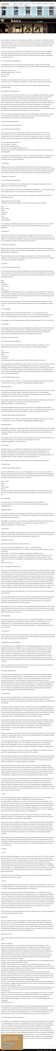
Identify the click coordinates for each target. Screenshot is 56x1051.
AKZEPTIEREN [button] (7, 1046)
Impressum (46, 1049)
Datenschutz (39, 1049)
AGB (50, 1049)
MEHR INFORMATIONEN (9, 1043)
